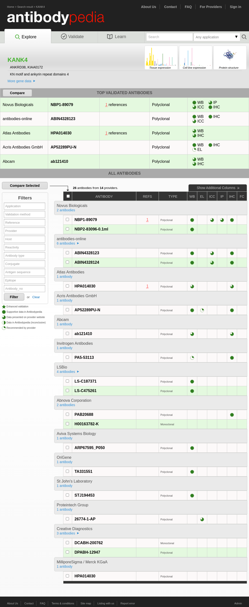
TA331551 (84, 471)
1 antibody (65, 277)
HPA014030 (61, 133)
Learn (116, 36)
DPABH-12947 (87, 552)
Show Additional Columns (216, 188)
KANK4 (40, 6)
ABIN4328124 (87, 262)
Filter (14, 297)
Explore (25, 37)
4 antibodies (66, 372)
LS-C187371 (86, 381)
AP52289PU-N (64, 147)
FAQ (188, 7)
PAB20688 (84, 414)
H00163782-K (87, 424)
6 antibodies (66, 243)
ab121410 (59, 161)
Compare (17, 93)
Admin (238, 603)
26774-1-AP (85, 519)
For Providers (211, 7)
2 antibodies (66, 210)
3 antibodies (66, 533)
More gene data (19, 81)
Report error (127, 603)
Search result (25, 6)
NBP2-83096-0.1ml (91, 229)
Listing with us (105, 603)
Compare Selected (25, 186)
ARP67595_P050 (90, 448)
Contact (170, 7)
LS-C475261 (86, 391)
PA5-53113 (84, 357)
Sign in (235, 7)
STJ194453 (85, 495)
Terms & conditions (63, 603)
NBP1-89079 (62, 105)
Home (10, 6)
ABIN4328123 (63, 119)
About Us (148, 7)
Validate (72, 36)
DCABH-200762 (89, 543)
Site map (85, 603)
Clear (36, 297)
